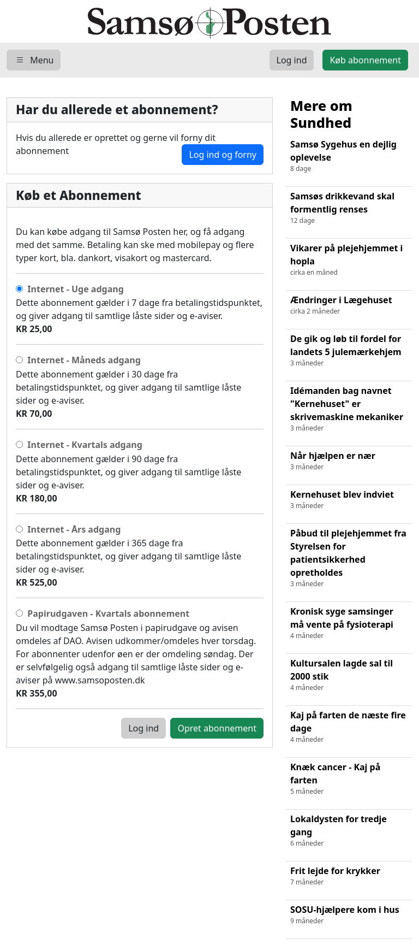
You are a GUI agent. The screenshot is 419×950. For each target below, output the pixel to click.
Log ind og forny (222, 155)
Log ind (143, 728)
